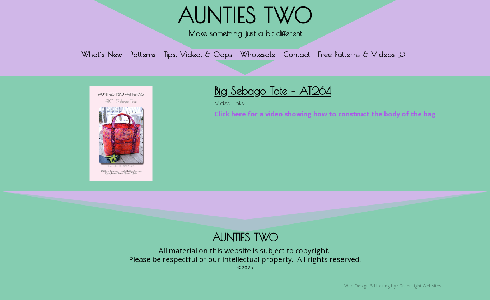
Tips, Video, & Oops (198, 55)
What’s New (101, 55)
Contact (296, 55)
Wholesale (257, 55)
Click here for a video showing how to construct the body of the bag (325, 114)
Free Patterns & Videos (356, 55)
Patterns (143, 55)
